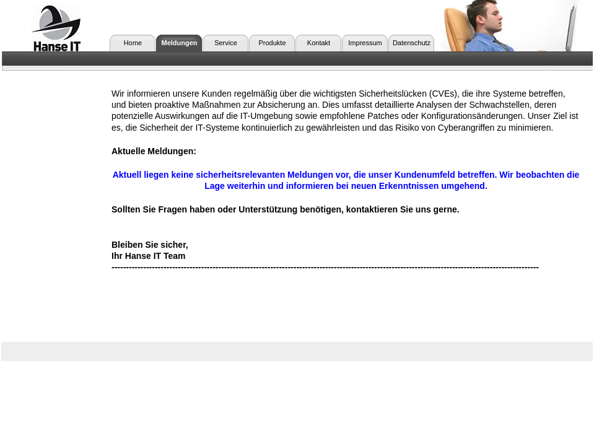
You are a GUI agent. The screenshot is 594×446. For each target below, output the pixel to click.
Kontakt (318, 42)
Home (133, 42)
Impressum (365, 42)
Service (225, 42)
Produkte (272, 42)
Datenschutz (411, 42)
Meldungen (179, 42)
